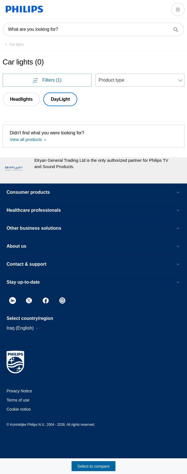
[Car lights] (13, 44)
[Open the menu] (178, 9)
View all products (26, 139)
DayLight (60, 99)
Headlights (21, 99)
